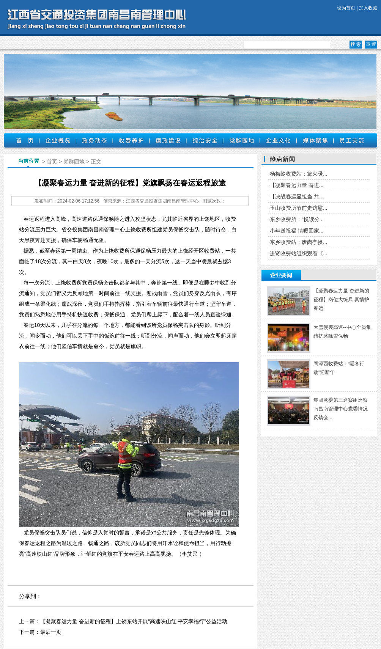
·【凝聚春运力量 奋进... (295, 185)
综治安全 (204, 140)
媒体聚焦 (315, 140)
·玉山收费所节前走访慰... (297, 208)
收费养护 (131, 140)
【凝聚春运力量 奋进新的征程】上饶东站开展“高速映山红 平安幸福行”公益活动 (133, 621)
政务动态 (94, 140)
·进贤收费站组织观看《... (297, 253)
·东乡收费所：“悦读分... (296, 219)
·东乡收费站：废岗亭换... (297, 242)
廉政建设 (168, 140)
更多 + (365, 275)
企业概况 (57, 140)
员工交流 (352, 140)
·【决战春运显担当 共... (295, 196)
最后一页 (50, 632)
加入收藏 (368, 8)
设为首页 (346, 8)
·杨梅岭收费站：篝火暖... (297, 174)
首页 (21, 140)
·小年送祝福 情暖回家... (295, 231)
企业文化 (278, 140)
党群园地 (241, 140)
